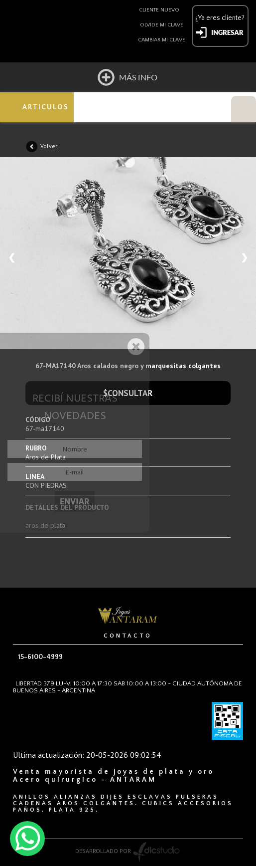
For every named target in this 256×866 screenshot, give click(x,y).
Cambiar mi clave (161, 40)
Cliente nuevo (159, 10)
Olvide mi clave (161, 25)
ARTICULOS (45, 107)
